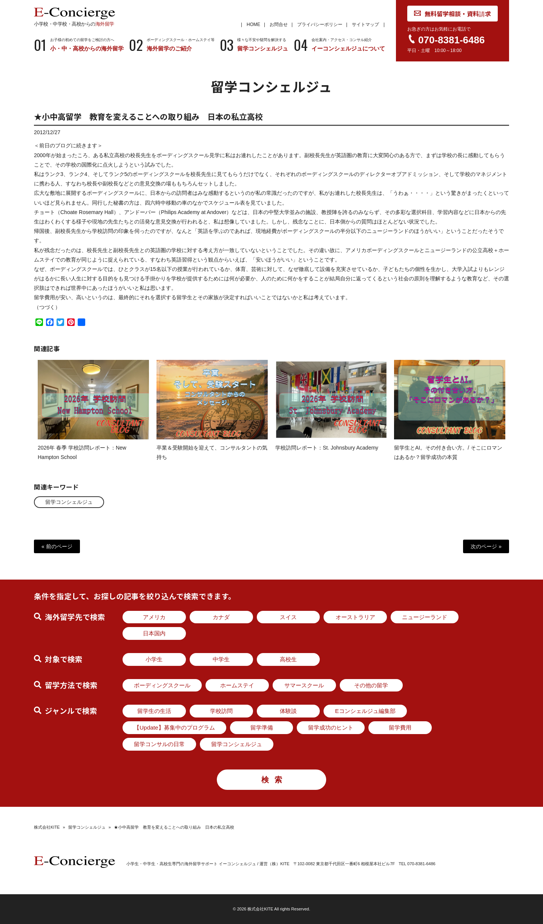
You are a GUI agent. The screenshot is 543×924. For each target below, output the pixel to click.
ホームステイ (237, 685)
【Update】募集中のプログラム (174, 727)
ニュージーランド (424, 617)
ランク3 (53, 180)
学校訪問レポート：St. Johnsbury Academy (326, 453)
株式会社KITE (47, 827)
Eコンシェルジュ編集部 (365, 711)
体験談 (288, 711)
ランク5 (118, 180)
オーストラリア (355, 617)
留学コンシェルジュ (69, 502)
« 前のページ (56, 546)
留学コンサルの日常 (159, 744)
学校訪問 (221, 711)
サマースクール (304, 685)
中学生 (221, 659)
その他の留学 (371, 685)
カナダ (221, 617)
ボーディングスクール (162, 685)
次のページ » (486, 546)
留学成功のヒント (330, 727)
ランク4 (78, 180)
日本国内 (154, 633)
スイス (288, 617)
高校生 (288, 659)
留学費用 (400, 727)
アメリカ (154, 617)
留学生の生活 (154, 711)
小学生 (154, 659)
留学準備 (261, 727)
